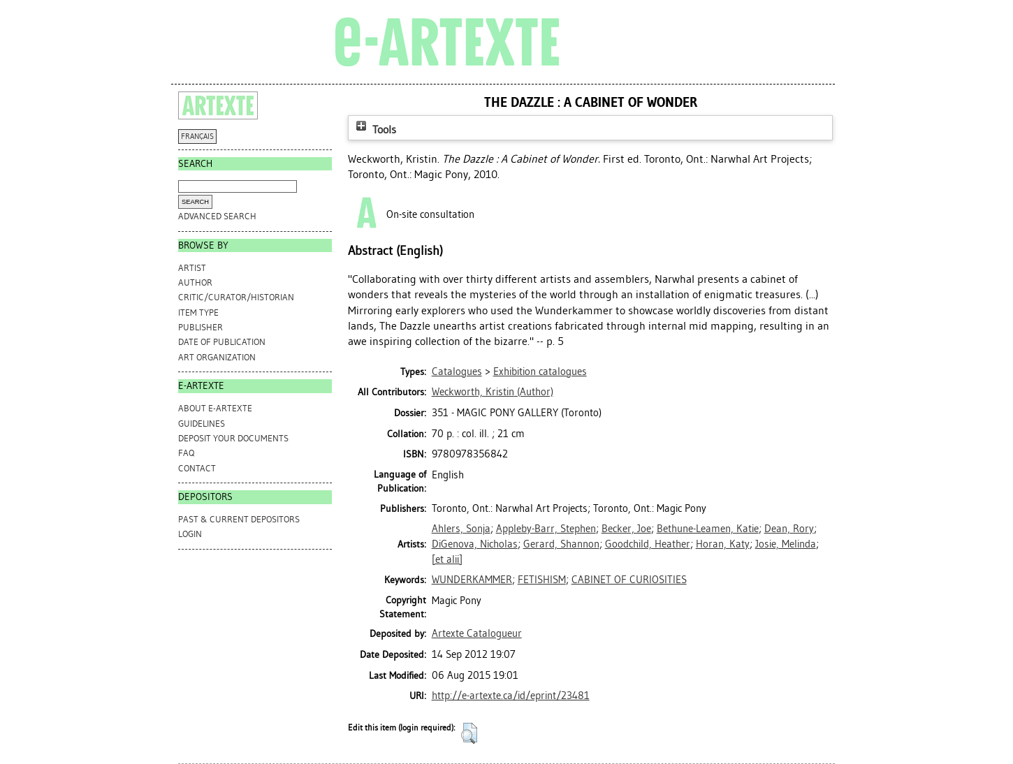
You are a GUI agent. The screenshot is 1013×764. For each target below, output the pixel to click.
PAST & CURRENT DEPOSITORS (239, 519)
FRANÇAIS (197, 136)
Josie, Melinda (785, 544)
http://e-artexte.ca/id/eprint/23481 (511, 695)
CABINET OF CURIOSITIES (629, 579)
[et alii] (447, 559)
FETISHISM (542, 579)
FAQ (186, 453)
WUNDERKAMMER (472, 579)
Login (190, 534)
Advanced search (217, 216)
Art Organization (217, 357)
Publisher (200, 327)
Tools (374, 129)
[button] (469, 733)
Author (195, 282)
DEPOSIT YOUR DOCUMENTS (233, 438)
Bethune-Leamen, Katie (708, 528)
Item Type (198, 312)
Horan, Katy (723, 544)
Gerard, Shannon (561, 544)
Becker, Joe (626, 528)
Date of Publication (221, 342)
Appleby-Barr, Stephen (546, 528)
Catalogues (457, 371)
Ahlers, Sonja (461, 528)
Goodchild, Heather (647, 544)
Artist (192, 268)
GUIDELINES (201, 423)
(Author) (492, 391)
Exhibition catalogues (540, 371)
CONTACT (197, 468)
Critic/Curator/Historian (236, 297)
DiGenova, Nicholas (475, 544)
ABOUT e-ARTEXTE (215, 408)
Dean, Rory (789, 528)
